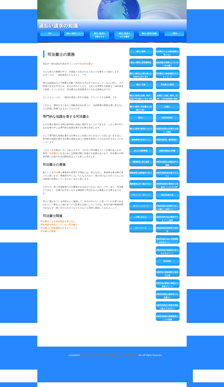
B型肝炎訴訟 (167, 118)
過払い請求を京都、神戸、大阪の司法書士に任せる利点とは (141, 98)
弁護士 (167, 107)
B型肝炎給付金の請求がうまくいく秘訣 (167, 218)
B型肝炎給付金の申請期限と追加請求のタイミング (167, 240)
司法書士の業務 (48, 231)
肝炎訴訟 (167, 261)
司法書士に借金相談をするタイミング (58, 228)
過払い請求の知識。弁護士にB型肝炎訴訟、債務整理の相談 (109, 355)
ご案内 (174, 33)
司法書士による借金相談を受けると (57, 221)
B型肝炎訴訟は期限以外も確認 (167, 163)
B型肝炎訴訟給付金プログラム (167, 174)
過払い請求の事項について (141, 129)
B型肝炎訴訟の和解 (167, 151)
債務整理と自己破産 (140, 162)
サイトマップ (140, 228)
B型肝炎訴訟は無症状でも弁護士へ (167, 296)
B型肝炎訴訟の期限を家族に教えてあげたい (167, 307)
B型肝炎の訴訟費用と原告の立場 (167, 273)
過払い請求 (140, 51)
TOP (50, 33)
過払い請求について (74, 33)
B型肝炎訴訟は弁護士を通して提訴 (167, 130)
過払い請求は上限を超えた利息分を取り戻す (141, 75)
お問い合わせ (140, 217)
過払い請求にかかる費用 (124, 35)
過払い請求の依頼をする (99, 35)
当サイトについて (140, 206)
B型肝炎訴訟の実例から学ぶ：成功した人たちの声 (167, 185)
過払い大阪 (140, 84)
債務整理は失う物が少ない (141, 184)
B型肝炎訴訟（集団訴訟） (167, 140)
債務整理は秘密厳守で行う (141, 173)
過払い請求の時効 (149, 33)
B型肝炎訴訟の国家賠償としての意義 (167, 318)
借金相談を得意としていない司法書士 (58, 224)
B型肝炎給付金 (167, 195)
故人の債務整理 (140, 151)
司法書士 (88, 63)
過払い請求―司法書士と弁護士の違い (141, 108)
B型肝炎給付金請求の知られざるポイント (167, 251)
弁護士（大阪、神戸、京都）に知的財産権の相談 (167, 97)
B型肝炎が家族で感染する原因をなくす (167, 285)
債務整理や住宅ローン (140, 140)
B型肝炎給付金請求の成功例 (167, 229)
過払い (141, 118)
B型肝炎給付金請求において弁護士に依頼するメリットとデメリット (167, 209)
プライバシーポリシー (140, 195)
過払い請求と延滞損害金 (141, 62)
